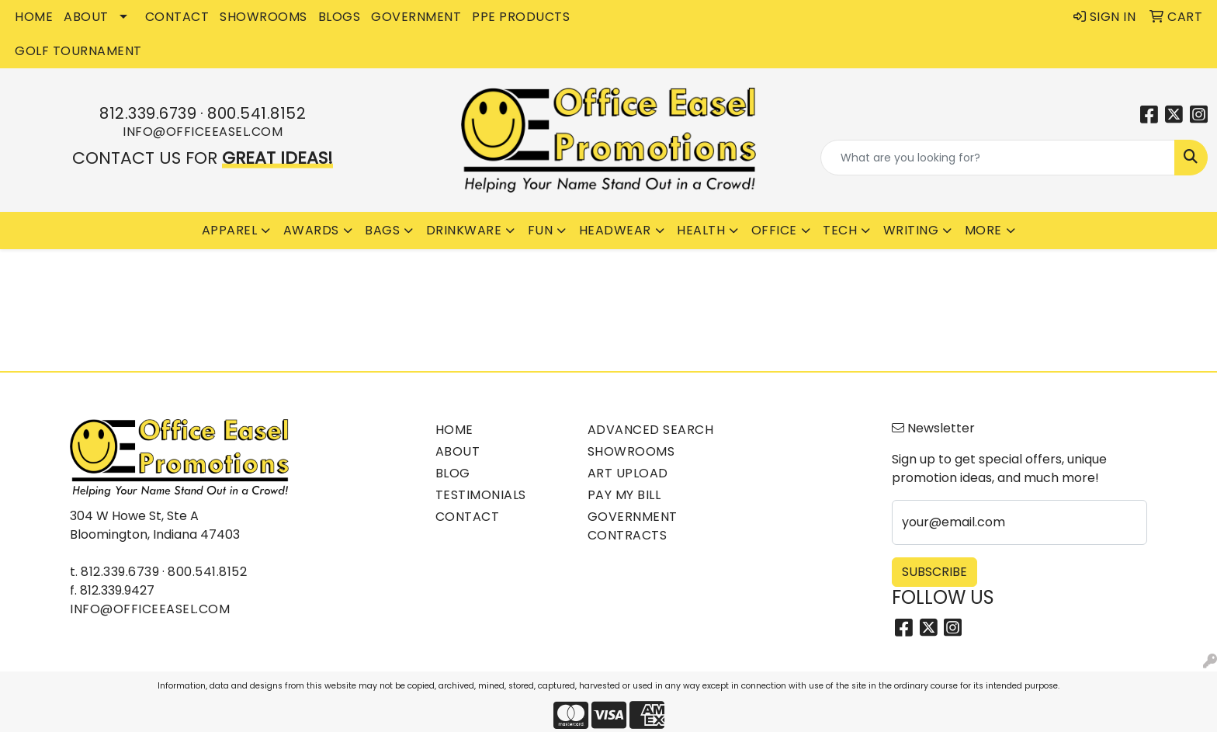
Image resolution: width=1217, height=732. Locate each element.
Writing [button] (911, 230)
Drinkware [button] (464, 230)
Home (454, 430)
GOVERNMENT (416, 17)
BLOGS (339, 17)
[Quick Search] (997, 157)
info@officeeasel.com (203, 132)
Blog (452, 473)
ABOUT (86, 17)
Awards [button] (311, 230)
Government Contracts (633, 526)
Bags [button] (382, 230)
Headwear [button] (615, 230)
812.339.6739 (147, 113)
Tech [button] (840, 230)
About (457, 451)
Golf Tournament (78, 51)
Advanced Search (651, 430)
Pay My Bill (624, 495)
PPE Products (521, 17)
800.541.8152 (256, 113)
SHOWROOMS (263, 17)
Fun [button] (540, 230)
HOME (34, 17)
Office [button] (774, 230)
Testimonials (480, 495)
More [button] (983, 230)
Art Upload (628, 473)
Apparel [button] (230, 230)
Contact (467, 517)
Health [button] (701, 230)
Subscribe (934, 572)
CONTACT (177, 17)
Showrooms (631, 451)
